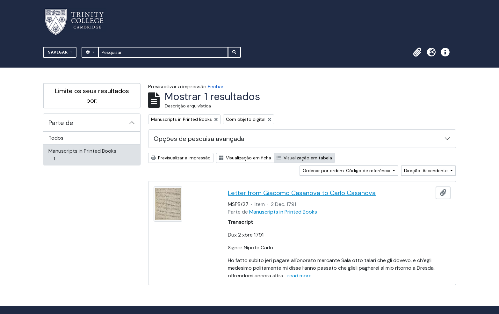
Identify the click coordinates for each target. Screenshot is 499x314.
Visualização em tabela (304, 158)
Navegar (58, 52)
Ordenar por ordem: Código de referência (347, 170)
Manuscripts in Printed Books (82, 155)
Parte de (60, 123)
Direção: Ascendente (426, 170)
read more (299, 275)
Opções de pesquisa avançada (199, 139)
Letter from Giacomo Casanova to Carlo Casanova (302, 193)
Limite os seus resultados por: (92, 96)
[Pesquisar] (163, 52)
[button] (417, 52)
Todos (55, 138)
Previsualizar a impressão (181, 158)
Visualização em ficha (245, 158)
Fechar (216, 86)
